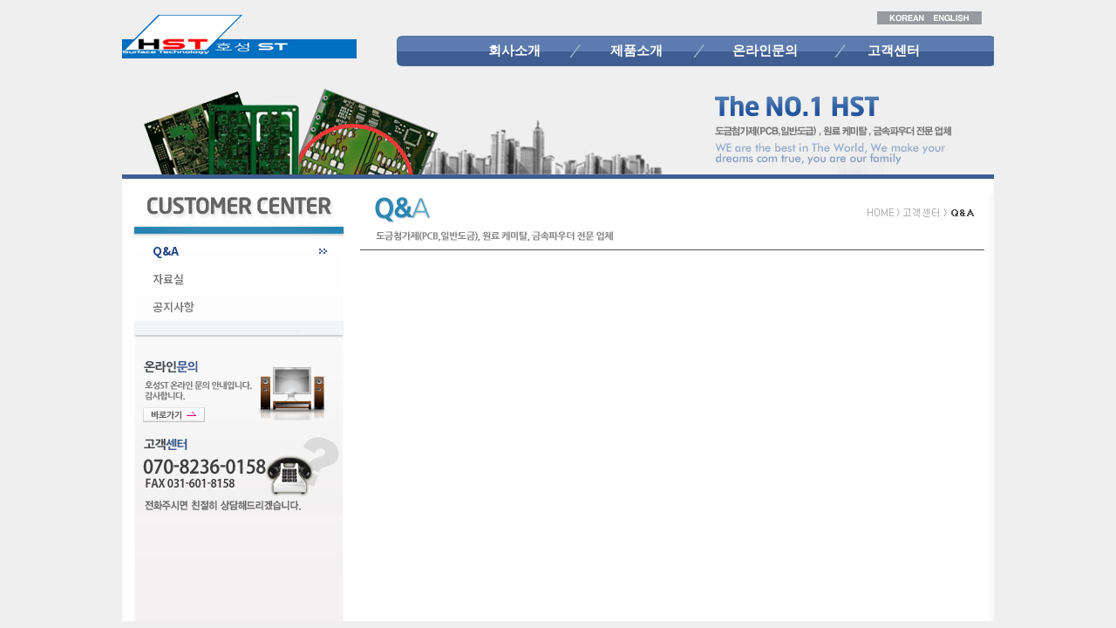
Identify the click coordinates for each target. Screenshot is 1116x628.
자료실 (168, 278)
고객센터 (894, 51)
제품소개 (636, 51)
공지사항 (173, 306)
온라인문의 (765, 51)
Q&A (166, 250)
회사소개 (514, 51)
